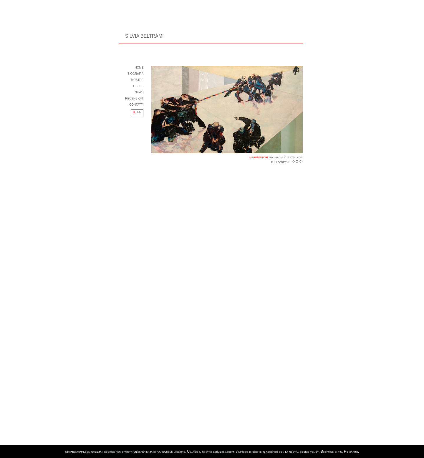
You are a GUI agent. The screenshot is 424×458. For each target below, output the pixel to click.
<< (294, 161)
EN (138, 112)
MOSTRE (137, 80)
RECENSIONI (134, 98)
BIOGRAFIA (135, 73)
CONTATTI (136, 104)
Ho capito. (351, 451)
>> (300, 161)
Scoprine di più (331, 451)
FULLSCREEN (280, 162)
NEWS (139, 92)
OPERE (138, 86)
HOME (139, 67)
